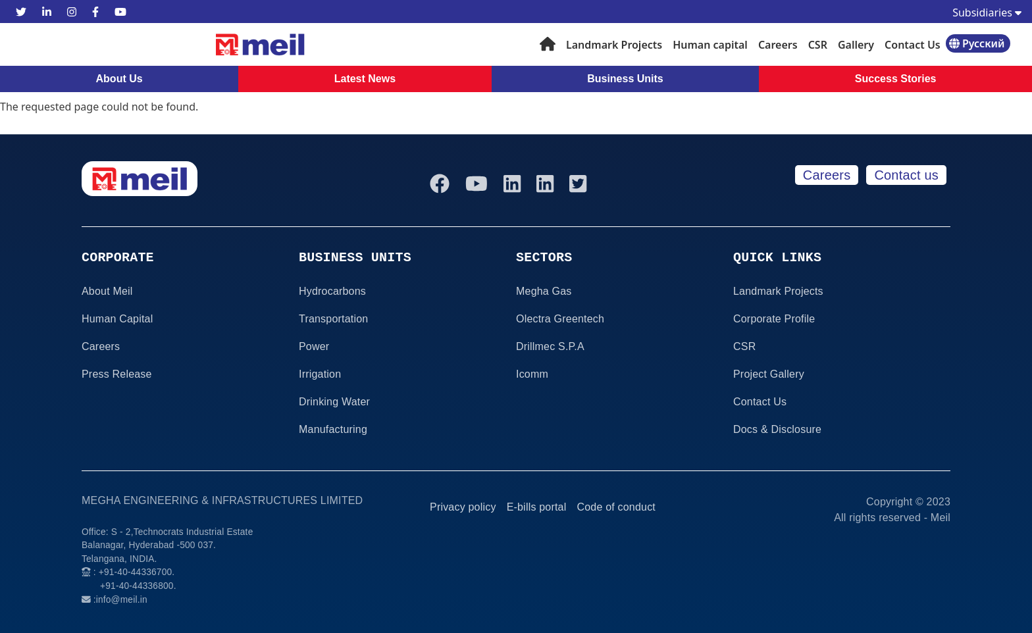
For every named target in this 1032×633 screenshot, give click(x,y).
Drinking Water (334, 401)
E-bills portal (537, 507)
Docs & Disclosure (777, 429)
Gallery (856, 45)
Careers (778, 45)
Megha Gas (544, 291)
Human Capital (117, 318)
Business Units (625, 78)
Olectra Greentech (560, 318)
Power (314, 346)
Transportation (333, 318)
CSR (817, 45)
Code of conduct (616, 507)
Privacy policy (463, 507)
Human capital (710, 45)
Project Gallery (768, 374)
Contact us (906, 175)
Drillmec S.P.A (550, 346)
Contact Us (913, 45)
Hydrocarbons (332, 291)
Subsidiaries (986, 12)
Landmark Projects (614, 45)
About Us (119, 78)
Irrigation (320, 374)
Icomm (532, 374)
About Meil (107, 291)
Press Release (117, 374)
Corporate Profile (774, 318)
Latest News (365, 78)
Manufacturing (333, 429)
